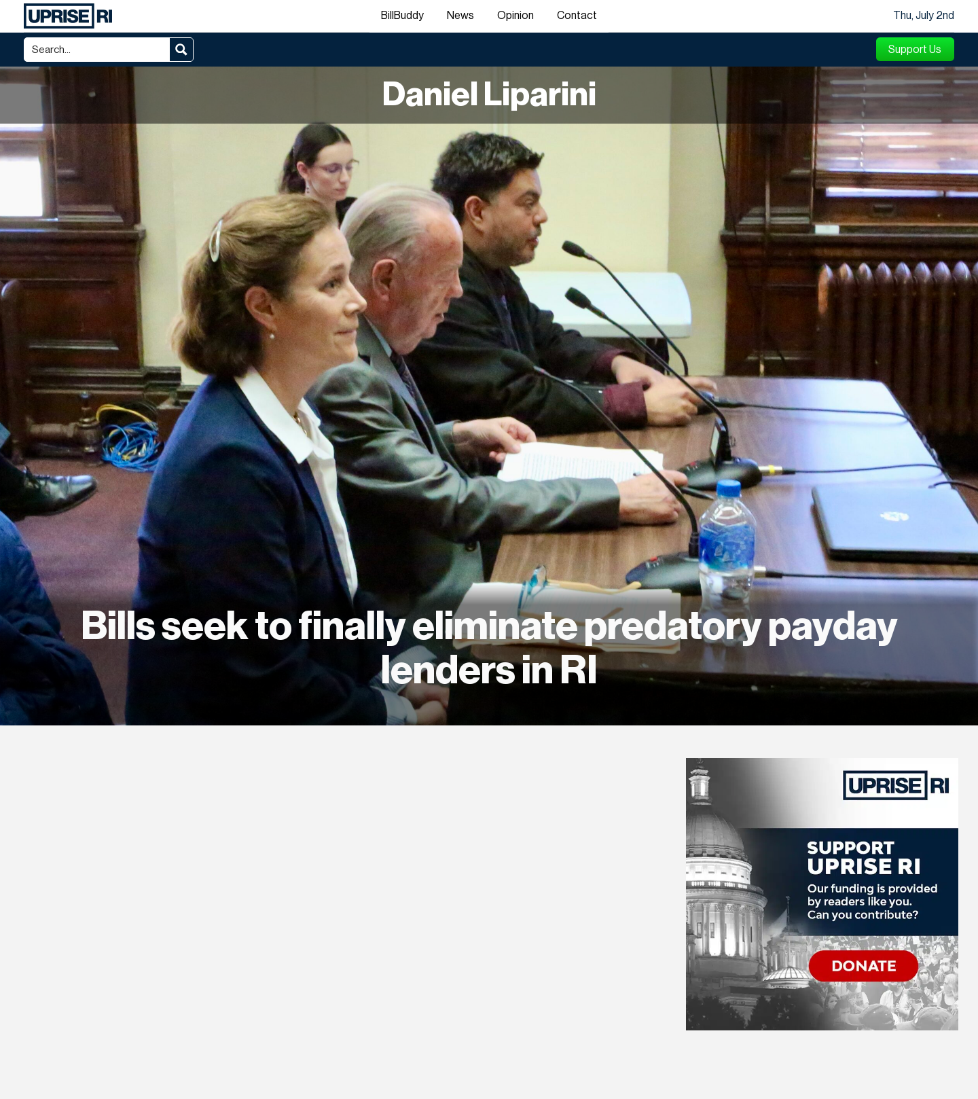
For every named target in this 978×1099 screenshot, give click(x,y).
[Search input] (98, 49)
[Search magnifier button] (181, 49)
